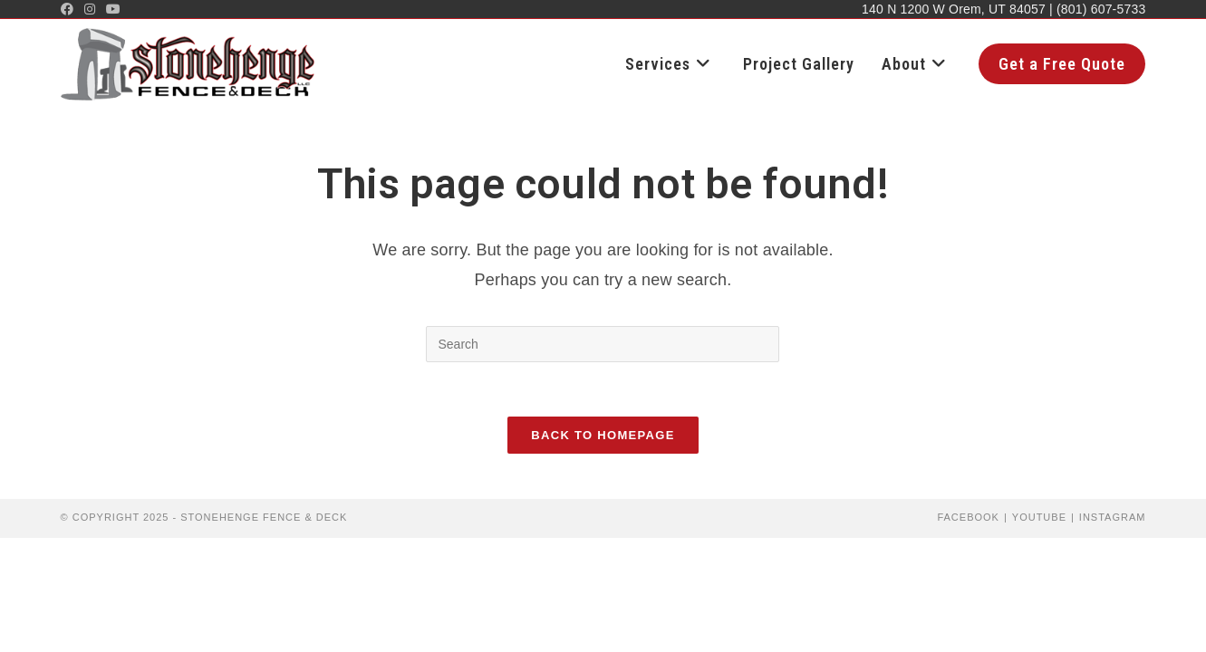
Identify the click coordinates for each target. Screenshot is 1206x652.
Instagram (1112, 517)
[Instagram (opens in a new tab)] (90, 9)
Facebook (968, 517)
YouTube (1039, 517)
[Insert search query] (602, 344)
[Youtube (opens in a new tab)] (113, 9)
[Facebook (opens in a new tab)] (70, 9)
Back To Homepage (602, 435)
